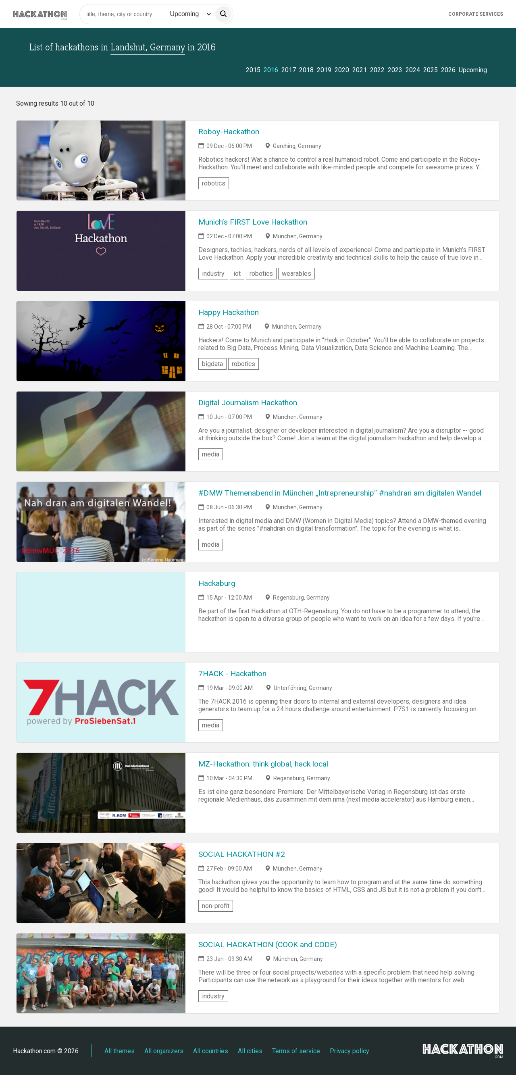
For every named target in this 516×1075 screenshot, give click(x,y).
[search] (223, 14)
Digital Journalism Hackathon (247, 402)
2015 (253, 70)
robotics (213, 183)
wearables (296, 273)
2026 (448, 70)
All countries (210, 1051)
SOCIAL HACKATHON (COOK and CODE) (267, 944)
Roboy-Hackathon (228, 131)
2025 (430, 70)
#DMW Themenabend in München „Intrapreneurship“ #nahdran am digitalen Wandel (339, 493)
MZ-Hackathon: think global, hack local (263, 764)
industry (213, 273)
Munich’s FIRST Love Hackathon (252, 222)
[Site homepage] (40, 14)
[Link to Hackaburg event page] (101, 612)
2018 (306, 70)
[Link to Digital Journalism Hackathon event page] (101, 431)
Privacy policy (349, 1051)
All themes (119, 1051)
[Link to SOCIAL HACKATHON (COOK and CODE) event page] (101, 973)
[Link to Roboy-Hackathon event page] (101, 160)
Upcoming (473, 70)
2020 (342, 70)
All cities (250, 1051)
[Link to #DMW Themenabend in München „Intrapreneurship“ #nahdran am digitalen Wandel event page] (101, 522)
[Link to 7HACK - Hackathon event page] (101, 702)
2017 (288, 70)
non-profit (215, 906)
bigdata (212, 364)
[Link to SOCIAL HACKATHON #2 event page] (101, 883)
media (210, 454)
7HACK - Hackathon (232, 673)
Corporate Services (475, 14)
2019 (324, 70)
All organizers (163, 1051)
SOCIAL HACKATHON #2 (241, 854)
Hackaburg (216, 583)
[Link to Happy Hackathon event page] (101, 341)
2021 (359, 70)
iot (237, 273)
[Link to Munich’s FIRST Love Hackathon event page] (101, 251)
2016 (271, 70)
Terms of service (296, 1051)
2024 (413, 70)
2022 (377, 70)
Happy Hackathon (228, 312)
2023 (395, 70)
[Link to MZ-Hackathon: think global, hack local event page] (101, 793)
